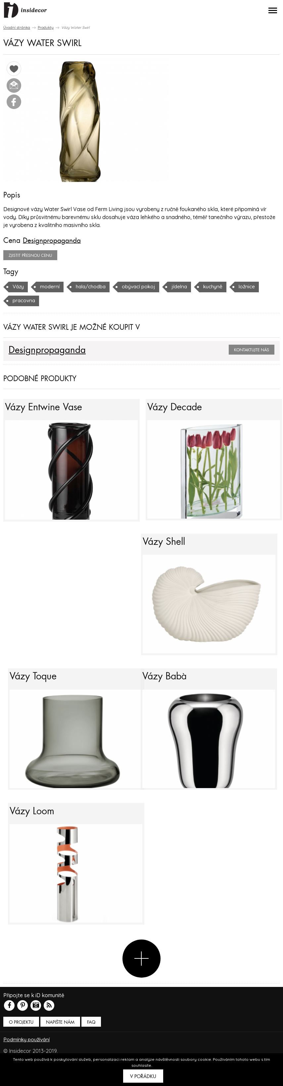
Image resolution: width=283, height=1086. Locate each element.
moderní (51, 286)
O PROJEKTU (21, 1039)
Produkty (46, 27)
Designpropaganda (54, 240)
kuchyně (221, 286)
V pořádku (143, 1076)
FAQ (91, 1039)
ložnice (256, 286)
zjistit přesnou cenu (30, 255)
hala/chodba (93, 286)
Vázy (19, 286)
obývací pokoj (144, 286)
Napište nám (60, 1039)
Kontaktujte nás (251, 349)
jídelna (186, 286)
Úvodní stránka (16, 27)
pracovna (24, 300)
